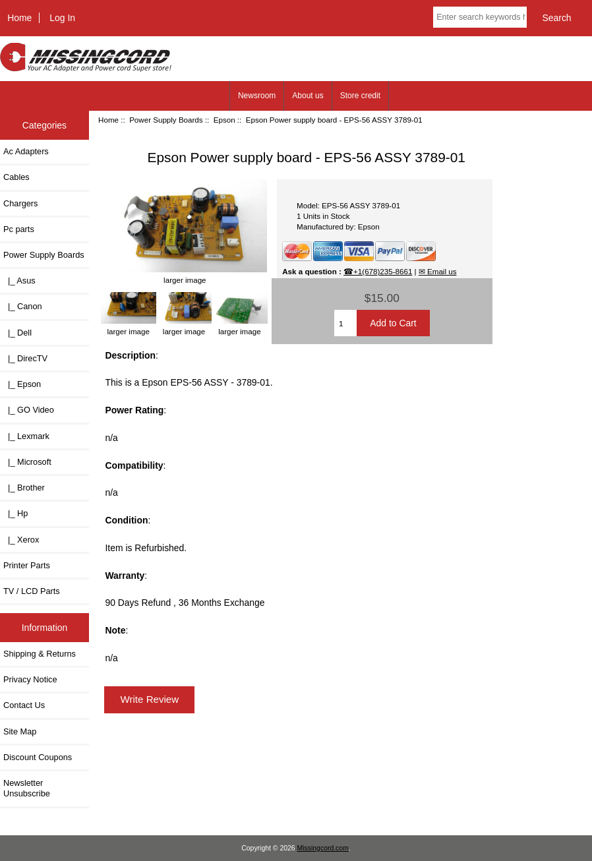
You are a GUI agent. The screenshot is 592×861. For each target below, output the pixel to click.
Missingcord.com (323, 848)
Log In (62, 18)
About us (307, 95)
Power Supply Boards (166, 119)
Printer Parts (26, 565)
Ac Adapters (26, 151)
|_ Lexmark (26, 436)
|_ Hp (15, 513)
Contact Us (24, 705)
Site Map (19, 731)
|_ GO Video (28, 410)
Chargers (20, 203)
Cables (16, 177)
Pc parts (18, 229)
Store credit (360, 95)
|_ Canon (22, 306)
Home (19, 18)
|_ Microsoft (27, 462)
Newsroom (257, 95)
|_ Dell (17, 333)
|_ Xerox (21, 540)
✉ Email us (438, 271)
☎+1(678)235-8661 (377, 271)
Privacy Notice (30, 679)
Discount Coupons (37, 757)
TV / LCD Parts (31, 591)
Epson (224, 119)
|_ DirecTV (25, 358)
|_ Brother (24, 487)
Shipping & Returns (39, 654)
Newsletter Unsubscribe (26, 788)
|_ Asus (19, 280)
